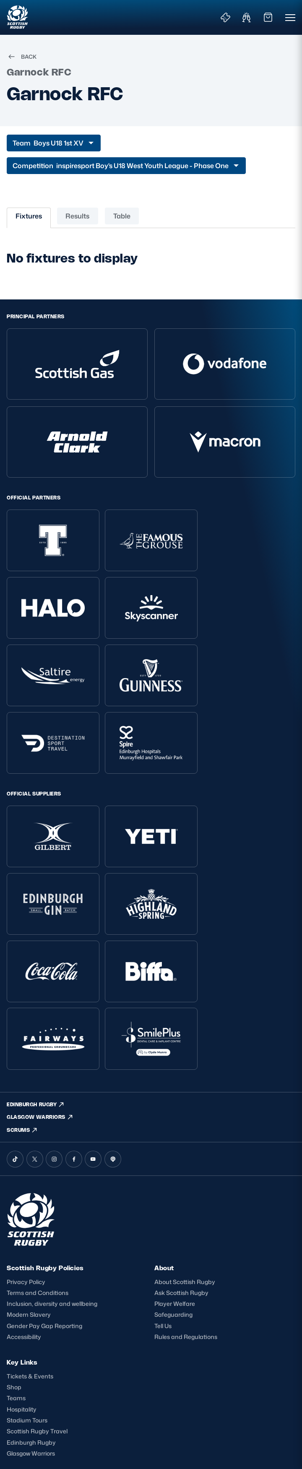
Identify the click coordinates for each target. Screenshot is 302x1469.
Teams (16, 1265)
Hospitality (21, 1276)
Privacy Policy (26, 1147)
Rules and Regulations (185, 1203)
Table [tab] (121, 216)
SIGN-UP (25, 1402)
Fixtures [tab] (29, 216)
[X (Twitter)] (34, 1024)
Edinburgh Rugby (31, 1310)
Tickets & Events (30, 1243)
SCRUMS (22, 995)
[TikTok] (15, 1024)
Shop (14, 1254)
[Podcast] (112, 1024)
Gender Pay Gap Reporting (44, 1192)
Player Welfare (174, 1169)
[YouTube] (93, 1024)
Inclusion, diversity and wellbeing (52, 1169)
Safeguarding (173, 1181)
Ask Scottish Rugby (181, 1158)
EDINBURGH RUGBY (36, 968)
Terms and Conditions (37, 1158)
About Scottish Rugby (184, 1147)
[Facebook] (73, 1024)
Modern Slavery (29, 1181)
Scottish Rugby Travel (37, 1299)
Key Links (22, 1228)
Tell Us (163, 1192)
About (164, 1133)
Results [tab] (77, 216)
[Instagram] (54, 1024)
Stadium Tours (27, 1288)
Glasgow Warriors (31, 1321)
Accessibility (24, 1203)
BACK (21, 57)
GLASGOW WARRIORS (40, 981)
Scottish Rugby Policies (45, 1133)
